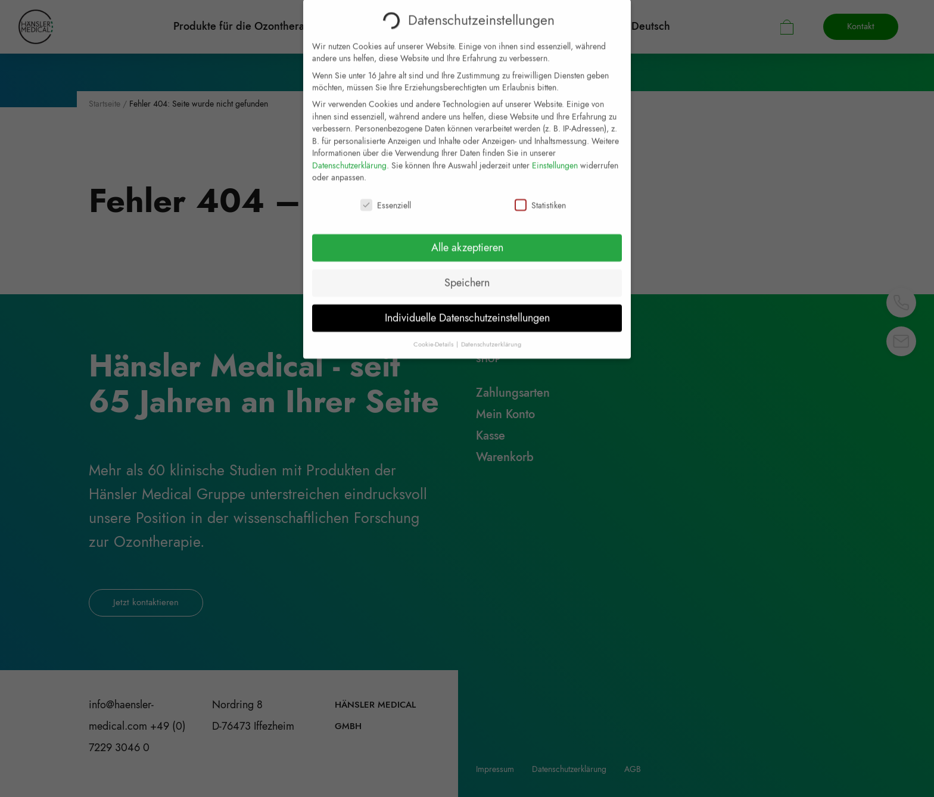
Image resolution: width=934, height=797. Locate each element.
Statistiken (540, 197)
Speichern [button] (467, 274)
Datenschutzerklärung (349, 157)
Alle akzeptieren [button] (467, 239)
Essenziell (385, 197)
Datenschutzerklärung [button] (491, 335)
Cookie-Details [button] (434, 335)
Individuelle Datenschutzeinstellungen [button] (467, 309)
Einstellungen (555, 157)
